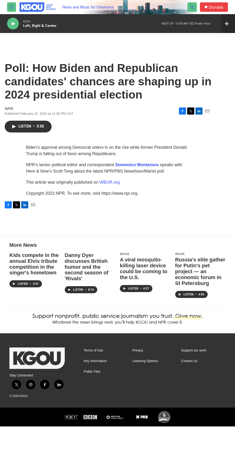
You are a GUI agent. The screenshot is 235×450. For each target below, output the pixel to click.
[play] (13, 23)
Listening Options (145, 384)
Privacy (137, 374)
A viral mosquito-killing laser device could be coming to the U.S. (143, 292)
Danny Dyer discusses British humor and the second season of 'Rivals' (87, 290)
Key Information (95, 384)
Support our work (193, 374)
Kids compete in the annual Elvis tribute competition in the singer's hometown (34, 287)
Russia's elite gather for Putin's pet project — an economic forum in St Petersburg (200, 295)
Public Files (92, 395)
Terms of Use (93, 374)
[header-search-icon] (192, 7)
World (124, 277)
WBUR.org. (110, 187)
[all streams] (228, 23)
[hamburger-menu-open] (11, 7)
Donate (216, 7)
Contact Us (189, 384)
